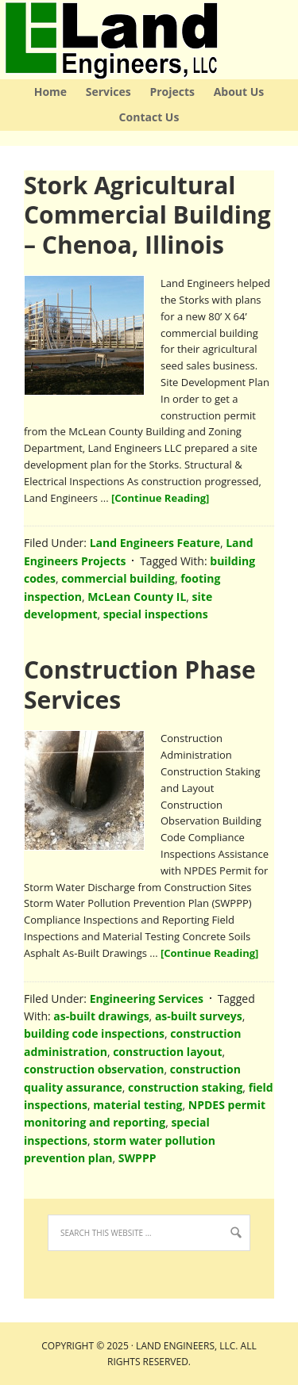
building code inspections (94, 1033)
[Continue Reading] (160, 498)
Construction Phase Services (140, 684)
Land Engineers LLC (2, 39)
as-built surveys (198, 1015)
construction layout (167, 1051)
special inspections (155, 614)
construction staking (185, 1087)
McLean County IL (136, 596)
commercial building (118, 578)
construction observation (94, 1069)
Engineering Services (146, 998)
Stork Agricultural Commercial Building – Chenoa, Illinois (147, 215)
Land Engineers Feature (155, 542)
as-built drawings (101, 1015)
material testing (137, 1104)
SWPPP (137, 1157)
